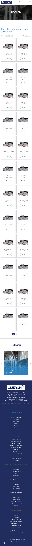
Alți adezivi (16, 452)
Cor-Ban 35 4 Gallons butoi (8, 299)
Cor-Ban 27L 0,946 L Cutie (8, 225)
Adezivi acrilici (16, 437)
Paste (16, 423)
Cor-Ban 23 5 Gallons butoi (8, 201)
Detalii (7, 58)
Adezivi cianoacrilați (16, 441)
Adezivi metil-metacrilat (16, 445)
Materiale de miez (16, 501)
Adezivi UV (16, 449)
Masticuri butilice (16, 456)
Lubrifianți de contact (16, 480)
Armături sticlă (16, 497)
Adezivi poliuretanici (16, 447)
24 (26, 35)
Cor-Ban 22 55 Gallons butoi (8, 127)
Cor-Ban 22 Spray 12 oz (24, 127)
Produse (10, 403)
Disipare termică (16, 471)
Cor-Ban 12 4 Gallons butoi (8, 54)
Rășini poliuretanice (16, 530)
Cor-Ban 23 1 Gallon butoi (8, 152)
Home (4, 403)
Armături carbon (16, 499)
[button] (1, 363)
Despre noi (17, 403)
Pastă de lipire (16, 488)
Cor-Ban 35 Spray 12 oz (24, 323)
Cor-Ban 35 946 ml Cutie (8, 323)
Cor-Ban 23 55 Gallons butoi (24, 201)
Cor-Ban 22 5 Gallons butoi (23, 103)
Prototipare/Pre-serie (16, 521)
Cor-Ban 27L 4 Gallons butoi (8, 250)
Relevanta (7, 35)
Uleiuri (16, 425)
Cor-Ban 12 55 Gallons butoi (8, 78)
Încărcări (16, 515)
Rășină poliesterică (16, 523)
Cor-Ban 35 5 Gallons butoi (23, 299)
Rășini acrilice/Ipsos (16, 525)
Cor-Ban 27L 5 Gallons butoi (24, 250)
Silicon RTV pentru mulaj (16, 532)
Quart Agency (20, 541)
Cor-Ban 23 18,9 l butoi (23, 152)
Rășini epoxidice (16, 528)
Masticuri (16, 482)
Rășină (16, 506)
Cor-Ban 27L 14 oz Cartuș (23, 225)
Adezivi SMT (16, 469)
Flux (16, 473)
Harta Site (25, 403)
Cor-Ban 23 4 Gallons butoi (8, 176)
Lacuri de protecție (16, 478)
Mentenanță (16, 421)
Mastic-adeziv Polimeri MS (16, 454)
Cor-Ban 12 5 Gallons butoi (23, 54)
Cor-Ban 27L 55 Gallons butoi (8, 274)
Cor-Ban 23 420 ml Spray (23, 176)
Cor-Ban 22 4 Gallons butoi (8, 103)
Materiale (16, 419)
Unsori (16, 428)
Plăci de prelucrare (16, 519)
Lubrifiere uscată (16, 417)
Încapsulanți (16, 475)
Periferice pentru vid (16, 504)
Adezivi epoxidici (16, 443)
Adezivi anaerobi (16, 439)
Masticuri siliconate (16, 458)
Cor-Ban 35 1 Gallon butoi (23, 274)
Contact (15, 406)
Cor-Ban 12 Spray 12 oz (24, 78)
